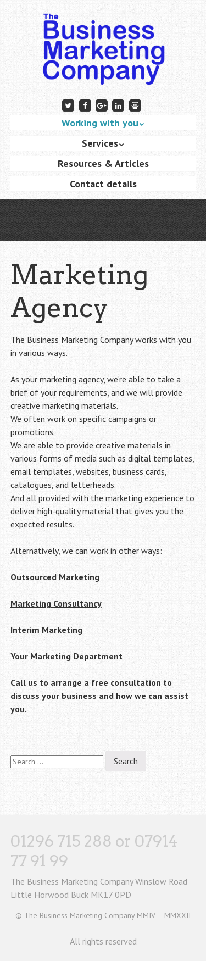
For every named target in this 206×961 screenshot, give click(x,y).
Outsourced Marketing (54, 576)
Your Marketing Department (66, 656)
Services (100, 143)
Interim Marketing (46, 629)
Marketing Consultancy (56, 603)
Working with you (100, 122)
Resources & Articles (103, 163)
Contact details (103, 183)
